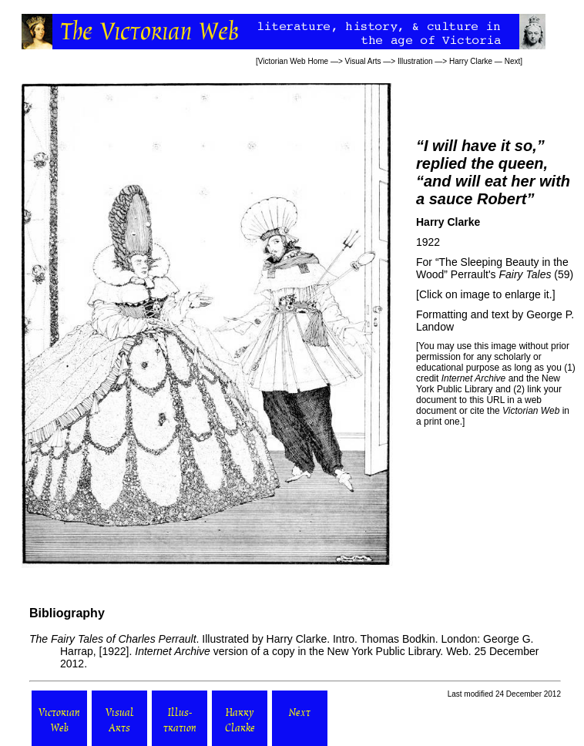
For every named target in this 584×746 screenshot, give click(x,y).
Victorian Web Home (293, 61)
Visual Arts (363, 61)
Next (513, 61)
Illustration (415, 61)
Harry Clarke (470, 61)
